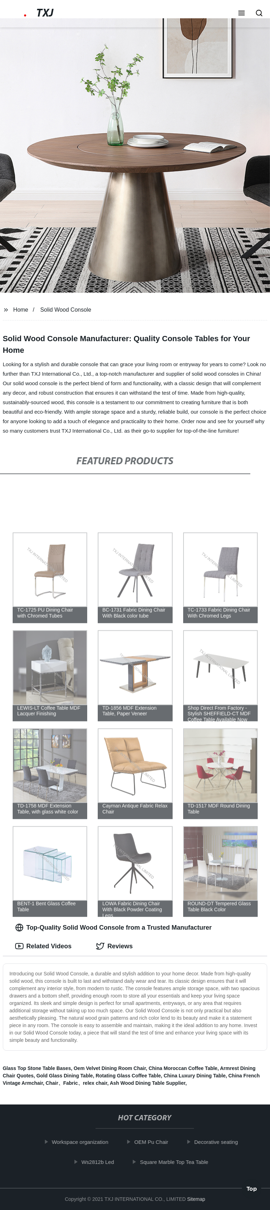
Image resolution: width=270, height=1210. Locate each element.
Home (20, 310)
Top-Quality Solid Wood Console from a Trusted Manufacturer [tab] (113, 927)
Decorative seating (219, 1142)
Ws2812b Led (100, 1162)
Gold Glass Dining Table (64, 1075)
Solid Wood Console (65, 310)
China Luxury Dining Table (194, 1075)
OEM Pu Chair (154, 1142)
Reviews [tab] (114, 946)
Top (251, 1190)
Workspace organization (83, 1142)
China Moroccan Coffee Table (183, 1068)
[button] (241, 13)
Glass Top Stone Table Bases (37, 1068)
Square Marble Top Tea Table (177, 1162)
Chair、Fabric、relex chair (76, 1083)
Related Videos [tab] (43, 946)
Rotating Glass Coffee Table (128, 1075)
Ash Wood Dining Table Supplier (147, 1083)
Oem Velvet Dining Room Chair (109, 1068)
